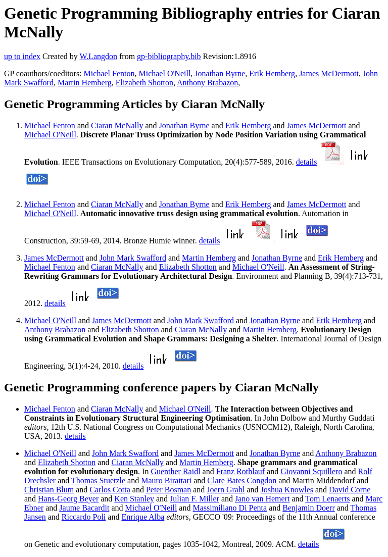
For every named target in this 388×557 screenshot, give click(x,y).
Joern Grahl (226, 489)
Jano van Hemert (262, 498)
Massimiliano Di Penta (229, 507)
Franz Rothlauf (240, 471)
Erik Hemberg (272, 73)
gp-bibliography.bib (169, 56)
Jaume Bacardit (84, 507)
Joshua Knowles (287, 489)
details (306, 162)
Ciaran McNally (117, 125)
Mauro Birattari (166, 480)
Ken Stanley (134, 498)
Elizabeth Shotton (144, 82)
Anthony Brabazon (207, 82)
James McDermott (329, 73)
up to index (22, 56)
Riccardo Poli (84, 517)
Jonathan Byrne (220, 73)
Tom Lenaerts (327, 498)
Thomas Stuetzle (98, 480)
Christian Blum (49, 489)
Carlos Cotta (109, 489)
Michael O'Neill (164, 73)
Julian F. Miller (194, 498)
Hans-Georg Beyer (68, 498)
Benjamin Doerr (308, 507)
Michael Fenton (109, 73)
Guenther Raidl (175, 471)
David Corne (349, 489)
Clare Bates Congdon (241, 480)
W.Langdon (98, 56)
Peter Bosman (168, 489)
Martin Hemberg (85, 82)
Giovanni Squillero (311, 471)
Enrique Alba (142, 517)
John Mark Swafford (133, 258)
